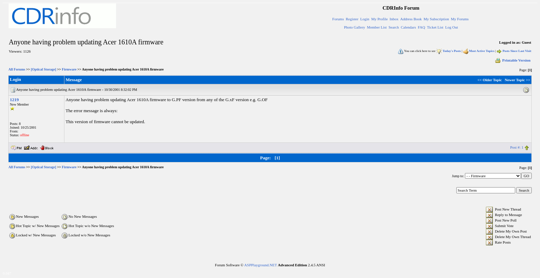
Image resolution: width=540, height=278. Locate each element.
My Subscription (436, 19)
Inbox (394, 19)
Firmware (69, 69)
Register (352, 19)
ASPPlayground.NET (260, 265)
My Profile (379, 19)
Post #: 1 (516, 147)
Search (393, 27)
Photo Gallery (354, 27)
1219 (14, 99)
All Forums (17, 69)
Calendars (408, 27)
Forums (338, 19)
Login (364, 19)
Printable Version (512, 60)
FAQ (421, 27)
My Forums (460, 19)
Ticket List (435, 27)
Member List (377, 27)
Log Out (451, 27)
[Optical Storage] (43, 69)
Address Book (411, 19)
